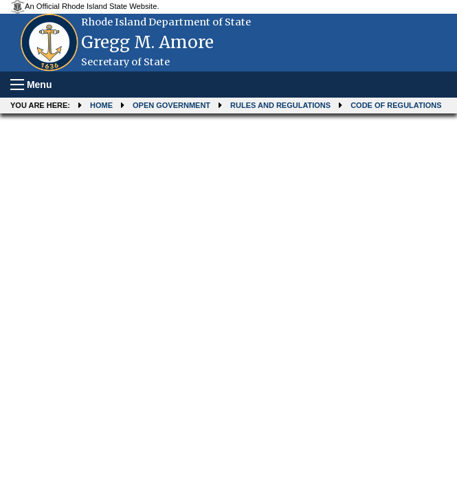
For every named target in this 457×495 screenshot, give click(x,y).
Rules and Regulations (280, 105)
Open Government (171, 105)
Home (101, 105)
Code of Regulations (395, 105)
